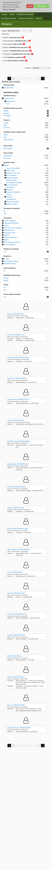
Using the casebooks (26, 18)
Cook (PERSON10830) (14, 572)
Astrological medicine (8, 18)
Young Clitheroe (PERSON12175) (18, 399)
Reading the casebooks (25, 14)
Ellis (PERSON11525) (14, 656)
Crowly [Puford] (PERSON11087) (18, 357)
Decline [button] (30, 6)
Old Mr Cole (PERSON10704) (17, 378)
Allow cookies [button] (41, 6)
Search (12, 14)
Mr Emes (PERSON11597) (16, 677)
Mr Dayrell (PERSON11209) (16, 487)
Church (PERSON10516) (15, 420)
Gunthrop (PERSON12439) (16, 635)
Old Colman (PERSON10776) (17, 614)
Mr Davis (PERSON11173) (16, 335)
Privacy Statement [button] (9, 9)
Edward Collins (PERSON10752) (18, 464)
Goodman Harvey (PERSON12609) (18, 728)
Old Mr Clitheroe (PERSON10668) (18, 549)
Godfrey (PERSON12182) (15, 508)
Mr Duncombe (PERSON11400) (17, 528)
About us (39, 18)
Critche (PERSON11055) (15, 314)
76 (38, 78)
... (33, 78)
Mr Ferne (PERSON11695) (16, 705)
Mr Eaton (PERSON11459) (16, 593)
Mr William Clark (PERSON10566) (18, 441)
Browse (4, 14)
